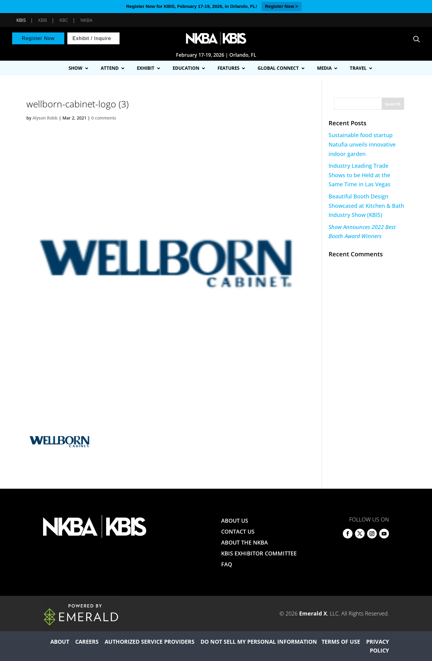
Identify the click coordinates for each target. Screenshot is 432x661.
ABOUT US (234, 520)
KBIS (21, 20)
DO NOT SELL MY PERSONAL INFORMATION (259, 641)
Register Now (38, 38)
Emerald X (313, 613)
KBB (42, 20)
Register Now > (281, 6)
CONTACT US (238, 531)
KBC (63, 20)
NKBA (86, 20)
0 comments (103, 118)
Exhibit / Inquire (92, 38)
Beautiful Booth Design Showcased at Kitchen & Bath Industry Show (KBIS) (366, 205)
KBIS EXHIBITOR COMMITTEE (259, 553)
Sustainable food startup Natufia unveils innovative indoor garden (362, 144)
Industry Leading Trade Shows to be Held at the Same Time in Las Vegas (359, 175)
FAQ (226, 564)
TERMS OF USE (341, 641)
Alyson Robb (45, 118)
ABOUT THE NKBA (244, 542)
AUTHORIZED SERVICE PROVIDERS (149, 641)
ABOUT (59, 641)
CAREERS (87, 641)
